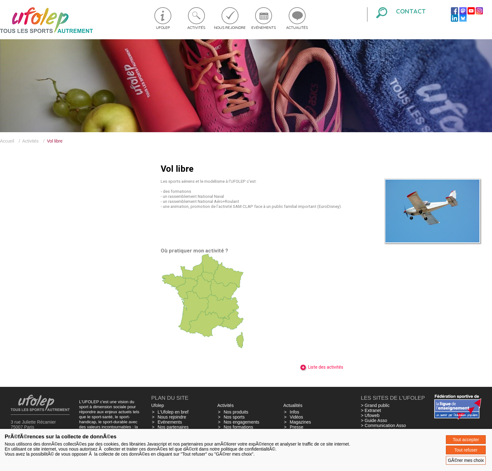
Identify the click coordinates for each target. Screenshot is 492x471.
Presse (296, 427)
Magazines (300, 422)
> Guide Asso (374, 420)
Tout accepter (466, 439)
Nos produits (236, 411)
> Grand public (375, 405)
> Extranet (371, 410)
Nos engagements (241, 422)
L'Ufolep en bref (173, 411)
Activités (196, 27)
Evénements (263, 27)
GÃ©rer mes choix (466, 460)
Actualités (297, 27)
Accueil (7, 140)
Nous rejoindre (230, 27)
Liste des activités (321, 367)
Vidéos (296, 417)
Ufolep (163, 27)
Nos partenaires (173, 427)
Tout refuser (466, 449)
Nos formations (238, 427)
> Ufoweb (370, 415)
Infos (294, 411)
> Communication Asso (383, 425)
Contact (411, 11)
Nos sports (234, 417)
